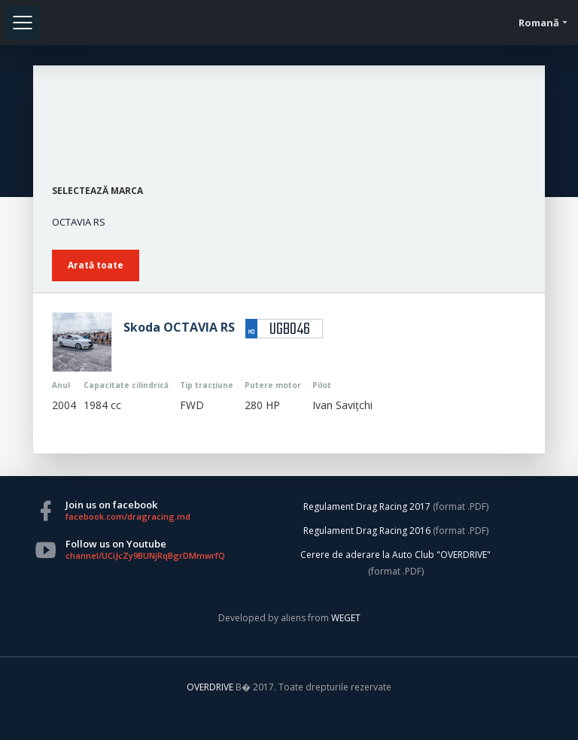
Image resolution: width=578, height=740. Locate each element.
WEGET (345, 617)
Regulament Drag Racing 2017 (366, 506)
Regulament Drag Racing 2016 (366, 530)
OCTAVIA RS (78, 222)
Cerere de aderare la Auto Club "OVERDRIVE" (395, 554)
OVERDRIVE (211, 687)
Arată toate (95, 265)
